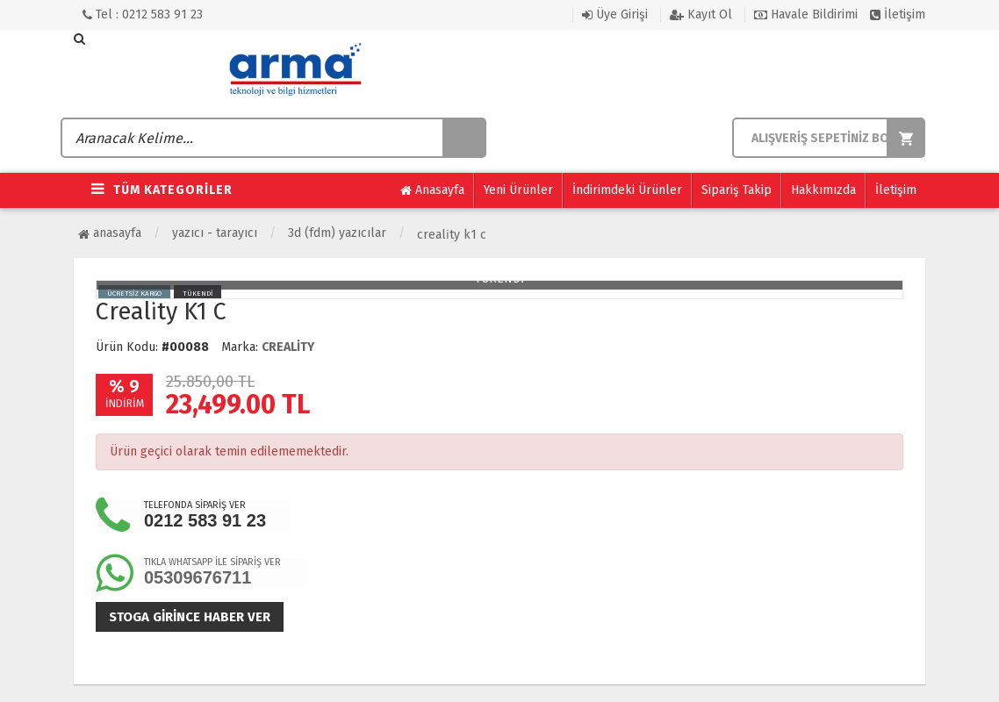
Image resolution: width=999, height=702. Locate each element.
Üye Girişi (615, 14)
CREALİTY (288, 347)
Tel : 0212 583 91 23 (143, 14)
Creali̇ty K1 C (451, 234)
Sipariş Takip (736, 190)
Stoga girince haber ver (189, 617)
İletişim (897, 14)
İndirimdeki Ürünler (627, 190)
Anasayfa (432, 190)
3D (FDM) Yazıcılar (337, 233)
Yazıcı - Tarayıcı (214, 233)
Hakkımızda (823, 190)
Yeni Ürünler (518, 190)
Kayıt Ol (701, 14)
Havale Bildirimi (806, 14)
